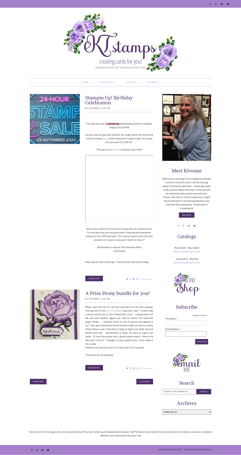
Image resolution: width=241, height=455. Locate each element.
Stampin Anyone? (173, 449)
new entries (38, 381)
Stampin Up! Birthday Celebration (109, 100)
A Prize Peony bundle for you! (117, 293)
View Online (179, 251)
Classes (131, 82)
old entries (145, 381)
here (104, 138)
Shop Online (106, 82)
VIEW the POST (94, 278)
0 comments (146, 279)
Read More (186, 215)
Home (85, 82)
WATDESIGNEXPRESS (202, 449)
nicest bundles (113, 310)
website (116, 149)
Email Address (173, 329)
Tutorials (152, 82)
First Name (171, 318)
